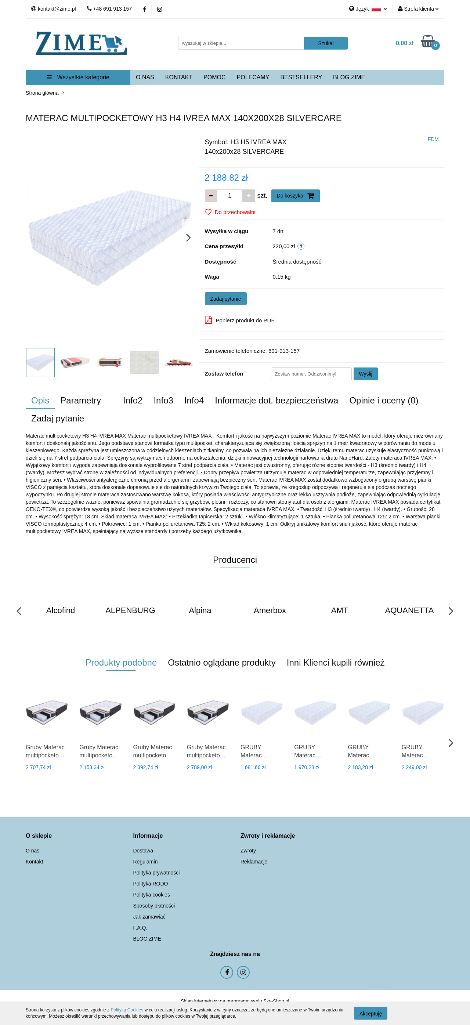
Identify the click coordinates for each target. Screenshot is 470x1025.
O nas (32, 851)
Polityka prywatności (156, 873)
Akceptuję (370, 1013)
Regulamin (145, 862)
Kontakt (34, 862)
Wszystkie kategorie (78, 77)
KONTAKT (178, 77)
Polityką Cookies (127, 1010)
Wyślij (365, 374)
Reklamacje (254, 862)
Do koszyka (295, 195)
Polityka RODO (150, 884)
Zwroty (248, 851)
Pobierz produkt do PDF (240, 320)
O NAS (145, 77)
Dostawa (143, 851)
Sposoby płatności (154, 906)
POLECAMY (253, 77)
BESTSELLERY (301, 77)
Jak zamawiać (149, 917)
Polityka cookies (151, 895)
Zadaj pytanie (225, 299)
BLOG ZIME (349, 77)
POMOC (214, 77)
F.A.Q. (140, 928)
